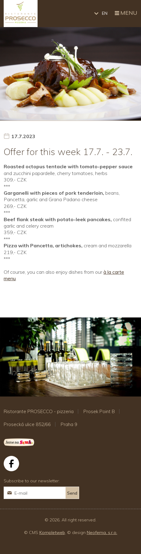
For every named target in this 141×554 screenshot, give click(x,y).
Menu (125, 13)
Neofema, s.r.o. (102, 532)
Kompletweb (52, 532)
